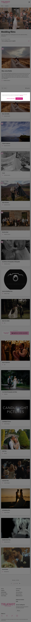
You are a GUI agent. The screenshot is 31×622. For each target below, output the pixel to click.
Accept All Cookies (19, 98)
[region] (15, 96)
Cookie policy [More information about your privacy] (21, 95)
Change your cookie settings (11, 98)
